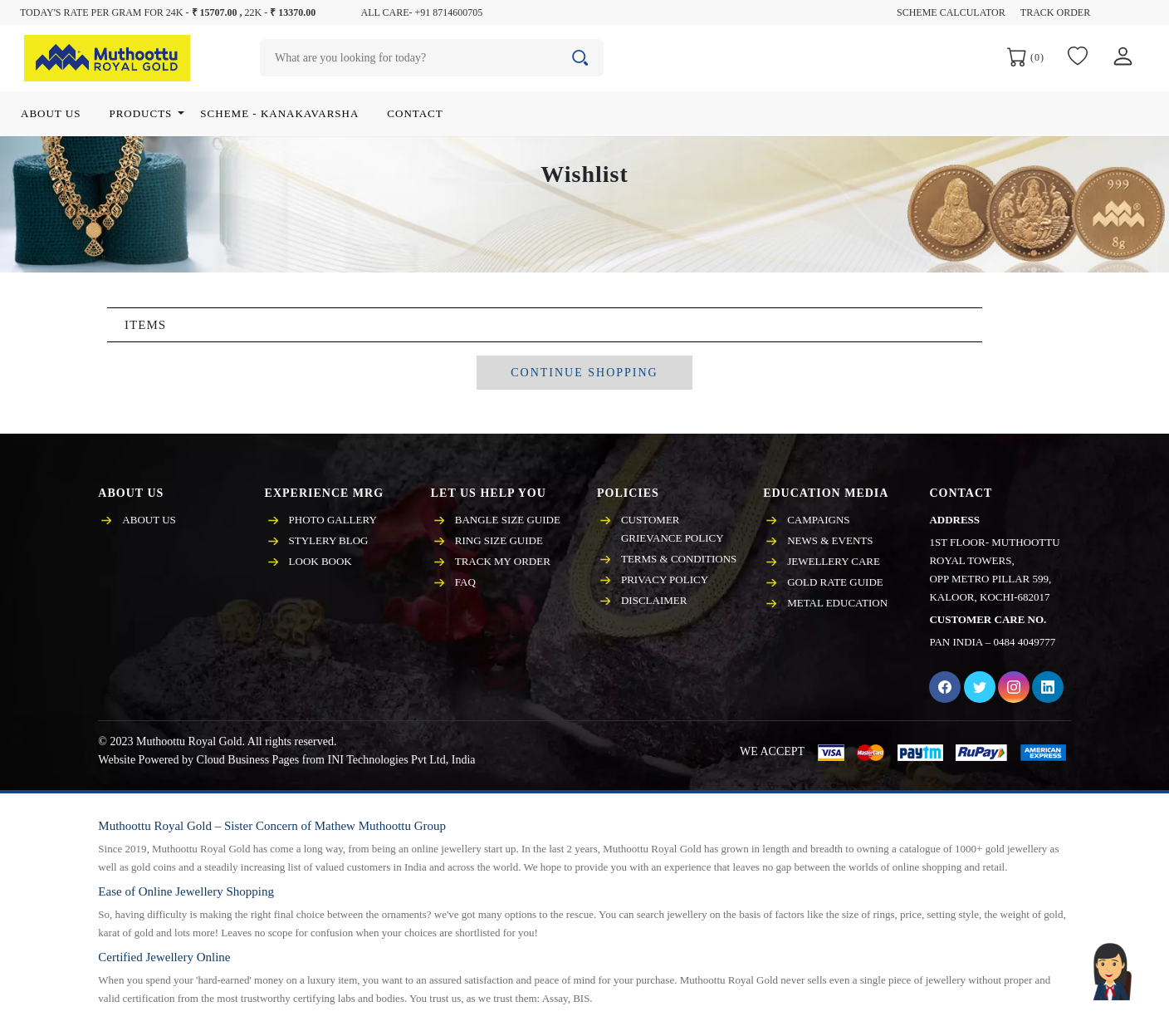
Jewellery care (833, 561)
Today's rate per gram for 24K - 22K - (167, 12)
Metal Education (837, 603)
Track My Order (502, 561)
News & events (830, 540)
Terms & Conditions (678, 558)
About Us (148, 519)
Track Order (1055, 12)
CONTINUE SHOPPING (584, 372)
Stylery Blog (329, 540)
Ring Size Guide (499, 540)
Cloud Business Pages (248, 760)
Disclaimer (654, 600)
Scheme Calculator (951, 12)
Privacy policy (664, 579)
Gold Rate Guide (835, 582)
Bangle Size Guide (507, 519)
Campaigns (818, 519)
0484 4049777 (1025, 642)
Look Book (320, 561)
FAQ (465, 582)
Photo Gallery (333, 519)
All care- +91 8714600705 (422, 12)
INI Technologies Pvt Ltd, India (401, 760)
